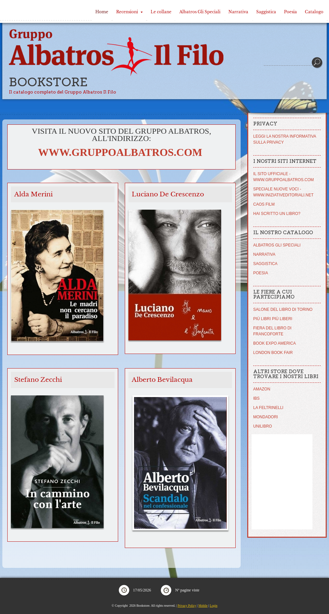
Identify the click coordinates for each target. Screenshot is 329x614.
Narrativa (238, 11)
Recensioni (129, 11)
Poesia (290, 11)
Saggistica (266, 11)
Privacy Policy (186, 605)
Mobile (203, 605)
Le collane (161, 11)
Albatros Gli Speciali (199, 11)
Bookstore (48, 82)
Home (101, 11)
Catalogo (314, 11)
